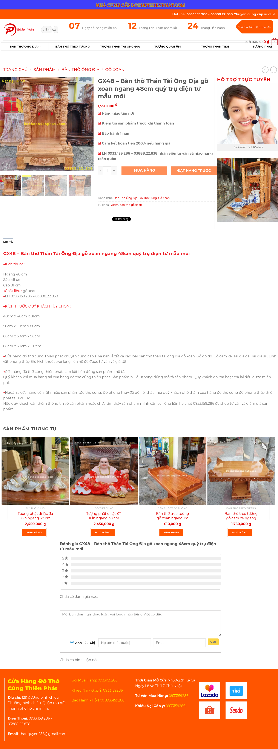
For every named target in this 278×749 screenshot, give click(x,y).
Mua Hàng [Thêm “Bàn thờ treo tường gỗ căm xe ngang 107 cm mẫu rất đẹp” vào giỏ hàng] (239, 532)
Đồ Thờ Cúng (148, 198)
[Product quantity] (107, 170)
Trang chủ (15, 69)
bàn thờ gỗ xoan (131, 204)
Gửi (213, 642)
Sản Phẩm (45, 69)
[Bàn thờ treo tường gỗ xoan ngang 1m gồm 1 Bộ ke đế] (172, 471)
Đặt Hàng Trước (194, 171)
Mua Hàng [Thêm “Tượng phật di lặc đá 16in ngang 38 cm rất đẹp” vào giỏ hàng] (102, 532)
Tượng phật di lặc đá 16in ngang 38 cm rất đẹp (104, 518)
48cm (114, 204)
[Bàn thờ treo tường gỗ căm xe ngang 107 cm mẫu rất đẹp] (241, 471)
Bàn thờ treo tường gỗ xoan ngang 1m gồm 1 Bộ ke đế (172, 518)
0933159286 (178, 696)
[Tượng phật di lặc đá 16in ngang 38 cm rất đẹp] (104, 471)
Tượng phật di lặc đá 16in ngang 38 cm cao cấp (35, 518)
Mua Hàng (144, 170)
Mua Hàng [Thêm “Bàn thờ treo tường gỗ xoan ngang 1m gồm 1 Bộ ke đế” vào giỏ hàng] (171, 532)
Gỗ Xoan (114, 69)
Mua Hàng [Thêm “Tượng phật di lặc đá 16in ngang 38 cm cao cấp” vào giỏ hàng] (34, 532)
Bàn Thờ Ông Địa (25, 47)
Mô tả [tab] (8, 242)
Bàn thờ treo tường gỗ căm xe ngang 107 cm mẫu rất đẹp (241, 518)
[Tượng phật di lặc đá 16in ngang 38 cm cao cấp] (35, 471)
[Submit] (54, 29)
